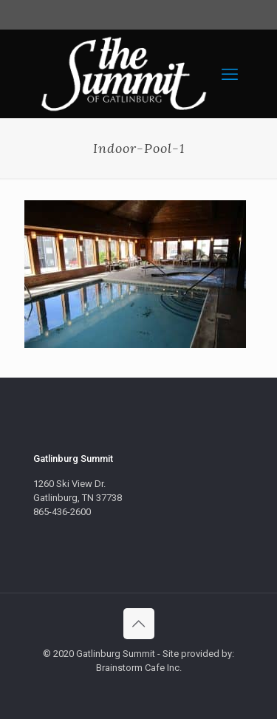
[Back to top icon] (138, 623)
